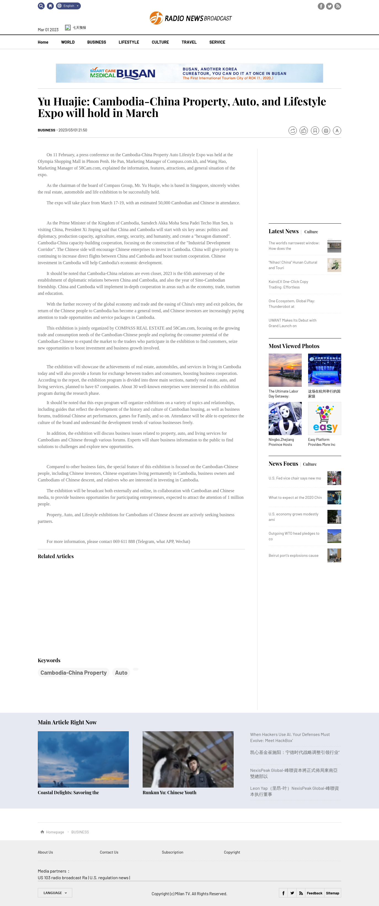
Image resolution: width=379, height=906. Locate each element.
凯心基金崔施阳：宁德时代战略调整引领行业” (295, 752)
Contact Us (109, 852)
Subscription (172, 852)
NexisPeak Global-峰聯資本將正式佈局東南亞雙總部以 (294, 773)
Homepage (55, 832)
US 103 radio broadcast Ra (62, 877)
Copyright (232, 852)
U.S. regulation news (109, 877)
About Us (45, 852)
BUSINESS (46, 130)
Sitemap (332, 893)
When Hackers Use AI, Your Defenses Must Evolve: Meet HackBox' (290, 737)
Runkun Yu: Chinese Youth (169, 792)
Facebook (321, 6)
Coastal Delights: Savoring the (68, 792)
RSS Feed (337, 6)
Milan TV (182, 893)
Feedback (314, 893)
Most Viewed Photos (294, 345)
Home (43, 41)
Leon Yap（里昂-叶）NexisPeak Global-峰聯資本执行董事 (294, 791)
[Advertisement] (79, 608)
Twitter (329, 6)
